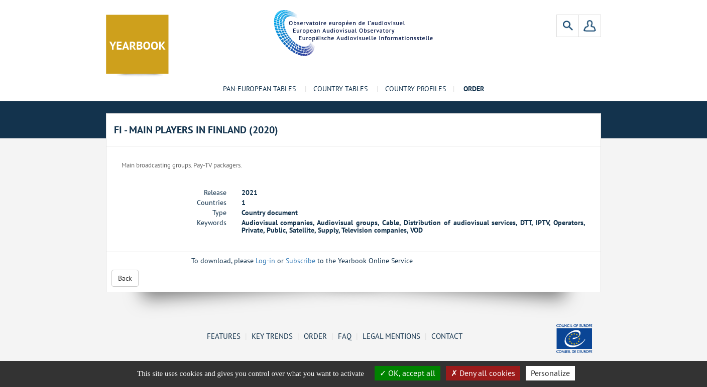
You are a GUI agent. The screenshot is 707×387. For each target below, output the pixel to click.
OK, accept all (407, 373)
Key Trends (272, 336)
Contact (446, 336)
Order (315, 336)
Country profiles (415, 88)
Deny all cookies (483, 373)
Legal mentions (391, 336)
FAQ (344, 336)
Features (224, 336)
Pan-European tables (259, 88)
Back (125, 278)
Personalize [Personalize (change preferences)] (550, 373)
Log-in (265, 260)
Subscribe (300, 260)
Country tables (340, 88)
